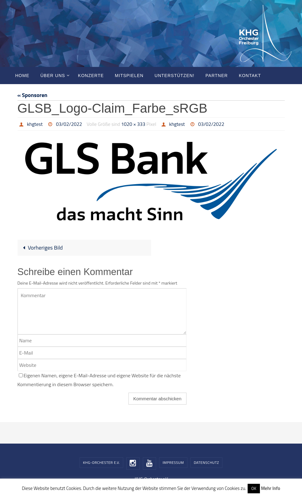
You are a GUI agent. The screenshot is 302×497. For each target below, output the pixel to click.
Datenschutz (206, 462)
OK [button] (253, 488)
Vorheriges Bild (41, 247)
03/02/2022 (69, 124)
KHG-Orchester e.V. (101, 462)
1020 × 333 (133, 124)
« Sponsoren (33, 95)
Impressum (173, 462)
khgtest (35, 124)
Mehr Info (270, 488)
